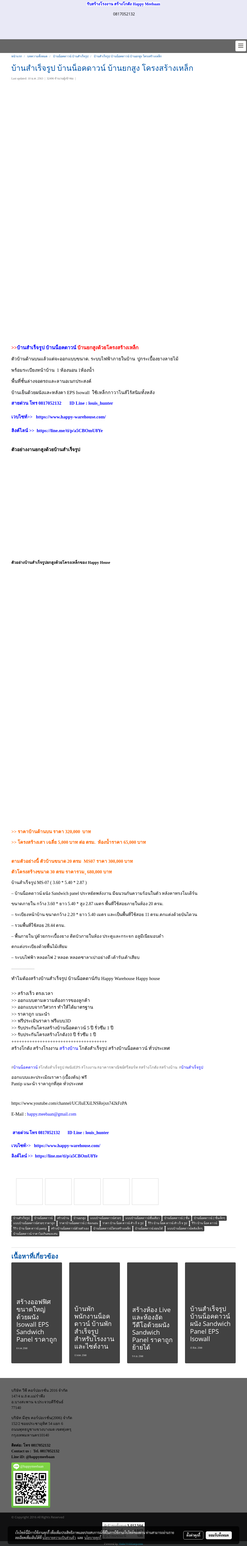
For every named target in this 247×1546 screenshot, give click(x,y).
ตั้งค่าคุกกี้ (193, 1535)
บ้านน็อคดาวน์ (61, 347)
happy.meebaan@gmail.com (51, 1114)
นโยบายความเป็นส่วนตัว (59, 1537)
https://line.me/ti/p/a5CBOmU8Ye (70, 430)
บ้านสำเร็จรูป (31, 347)
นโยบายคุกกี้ (92, 1537)
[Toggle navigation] (240, 46)
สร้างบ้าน (68, 1048)
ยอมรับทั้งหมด (219, 1535)
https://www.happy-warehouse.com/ (71, 416)
